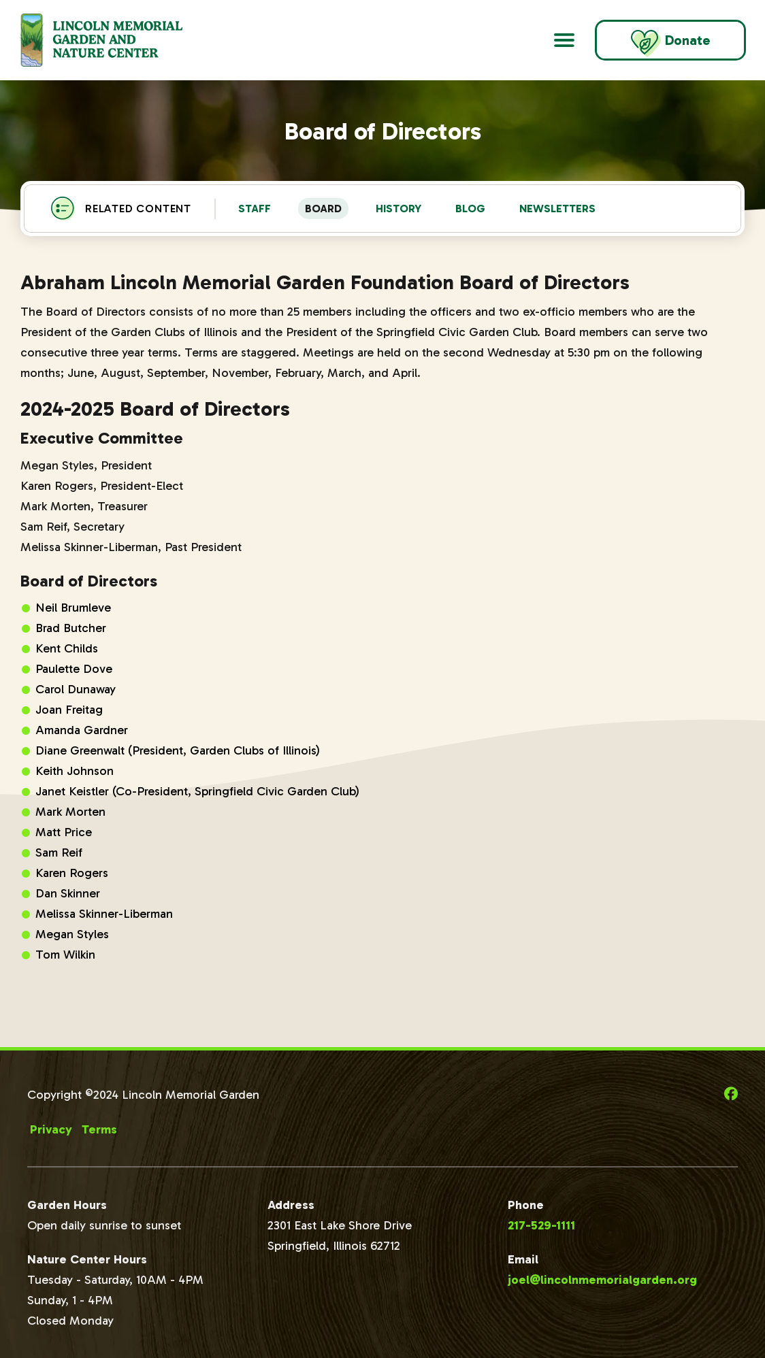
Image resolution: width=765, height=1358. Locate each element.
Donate (670, 43)
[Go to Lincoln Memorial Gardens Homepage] (117, 40)
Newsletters (557, 208)
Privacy (51, 1129)
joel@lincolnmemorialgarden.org (602, 1279)
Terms (99, 1129)
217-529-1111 (541, 1225)
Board (323, 208)
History (398, 208)
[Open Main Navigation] (564, 40)
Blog (470, 208)
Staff (254, 208)
